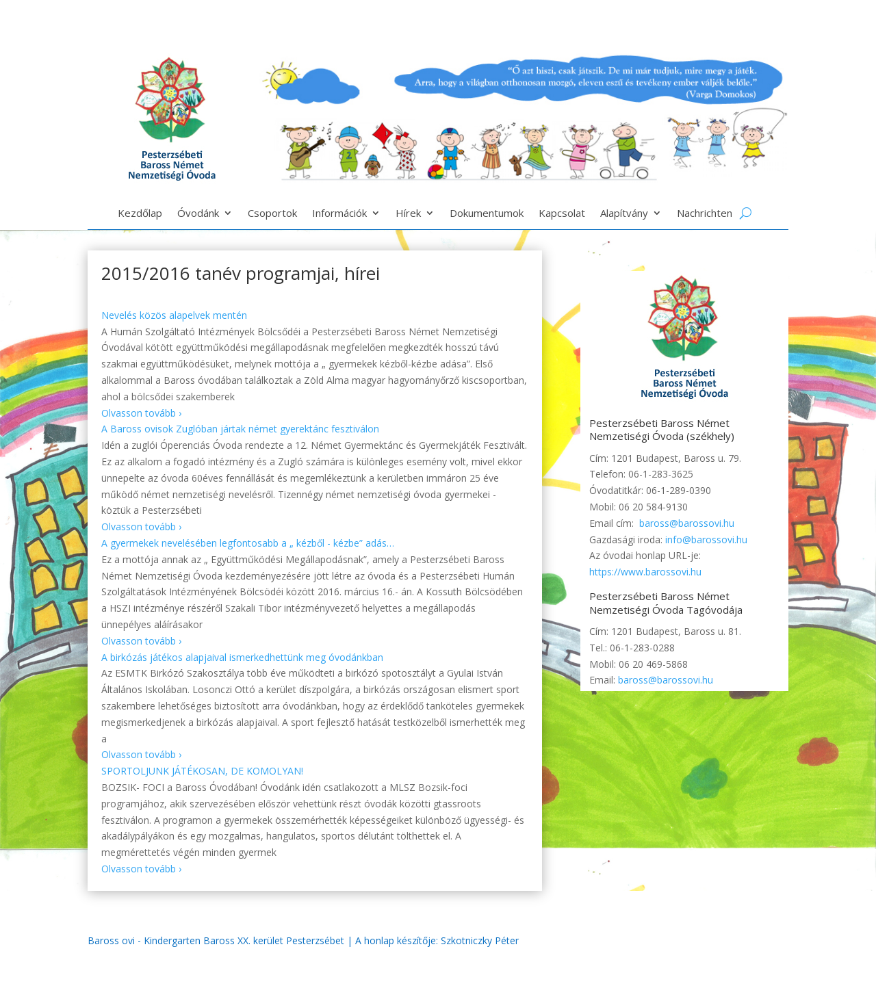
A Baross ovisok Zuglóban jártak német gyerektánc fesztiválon (240, 428)
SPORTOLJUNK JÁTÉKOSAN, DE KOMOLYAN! (202, 770)
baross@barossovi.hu (686, 523)
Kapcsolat (562, 214)
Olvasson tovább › (141, 412)
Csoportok (272, 214)
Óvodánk (198, 214)
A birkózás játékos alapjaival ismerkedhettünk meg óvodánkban (242, 657)
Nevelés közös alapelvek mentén (174, 315)
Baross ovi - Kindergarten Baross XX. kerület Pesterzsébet (216, 940)
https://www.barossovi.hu (645, 571)
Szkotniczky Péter (480, 940)
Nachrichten (704, 214)
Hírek (408, 214)
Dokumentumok (487, 214)
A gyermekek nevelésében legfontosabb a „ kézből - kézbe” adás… (247, 542)
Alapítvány (624, 214)
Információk (339, 214)
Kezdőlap (140, 214)
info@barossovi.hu (706, 539)
